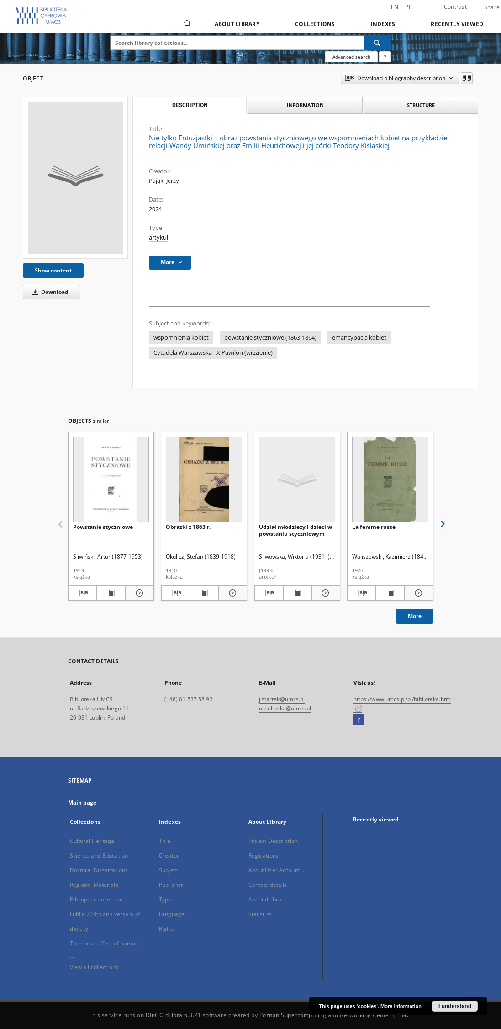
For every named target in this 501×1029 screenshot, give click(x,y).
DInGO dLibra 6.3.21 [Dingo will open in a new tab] (173, 1015)
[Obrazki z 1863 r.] (204, 479)
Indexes (383, 24)
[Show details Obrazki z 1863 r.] (231, 593)
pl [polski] (408, 7)
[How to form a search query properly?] (385, 56)
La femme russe (374, 527)
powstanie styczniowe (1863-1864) (270, 337)
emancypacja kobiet (359, 337)
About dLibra (264, 899)
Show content (53, 270)
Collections (315, 24)
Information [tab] (305, 104)
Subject (168, 870)
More (415, 616)
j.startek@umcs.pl (282, 699)
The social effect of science (105, 943)
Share (492, 7)
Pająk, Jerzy (164, 181)
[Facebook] (358, 720)
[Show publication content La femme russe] (390, 593)
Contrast (455, 7)
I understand (454, 1006)
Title (164, 841)
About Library (237, 24)
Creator (169, 855)
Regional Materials (94, 885)
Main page (82, 802)
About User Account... (276, 870)
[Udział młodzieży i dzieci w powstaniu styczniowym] (297, 479)
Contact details (267, 885)
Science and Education (99, 855)
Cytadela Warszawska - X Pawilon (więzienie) (213, 353)
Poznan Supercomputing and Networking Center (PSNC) (335, 1015)
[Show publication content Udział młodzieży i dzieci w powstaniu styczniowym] (297, 593)
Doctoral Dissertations (99, 870)
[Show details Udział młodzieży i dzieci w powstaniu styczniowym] (324, 593)
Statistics (260, 914)
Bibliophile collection (96, 899)
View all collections (94, 967)
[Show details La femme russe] (418, 593)
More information (401, 1006)
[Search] (377, 42)
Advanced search (351, 56)
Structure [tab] (421, 104)
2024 (155, 209)
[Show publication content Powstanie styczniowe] (111, 593)
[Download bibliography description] (83, 593)
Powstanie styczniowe (103, 527)
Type (165, 899)
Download (49, 292)
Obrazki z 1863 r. (188, 527)
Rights (167, 929)
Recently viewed (457, 24)
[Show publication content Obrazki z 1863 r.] (204, 593)
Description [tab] (189, 105)
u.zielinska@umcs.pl (285, 708)
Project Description (273, 841)
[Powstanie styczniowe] (111, 479)
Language (172, 914)
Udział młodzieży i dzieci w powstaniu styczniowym (295, 530)
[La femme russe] (390, 479)
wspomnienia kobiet (181, 337)
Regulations (263, 855)
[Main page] (186, 24)
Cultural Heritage (92, 841)
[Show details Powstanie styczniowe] (139, 593)
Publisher (171, 885)
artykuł (158, 237)
